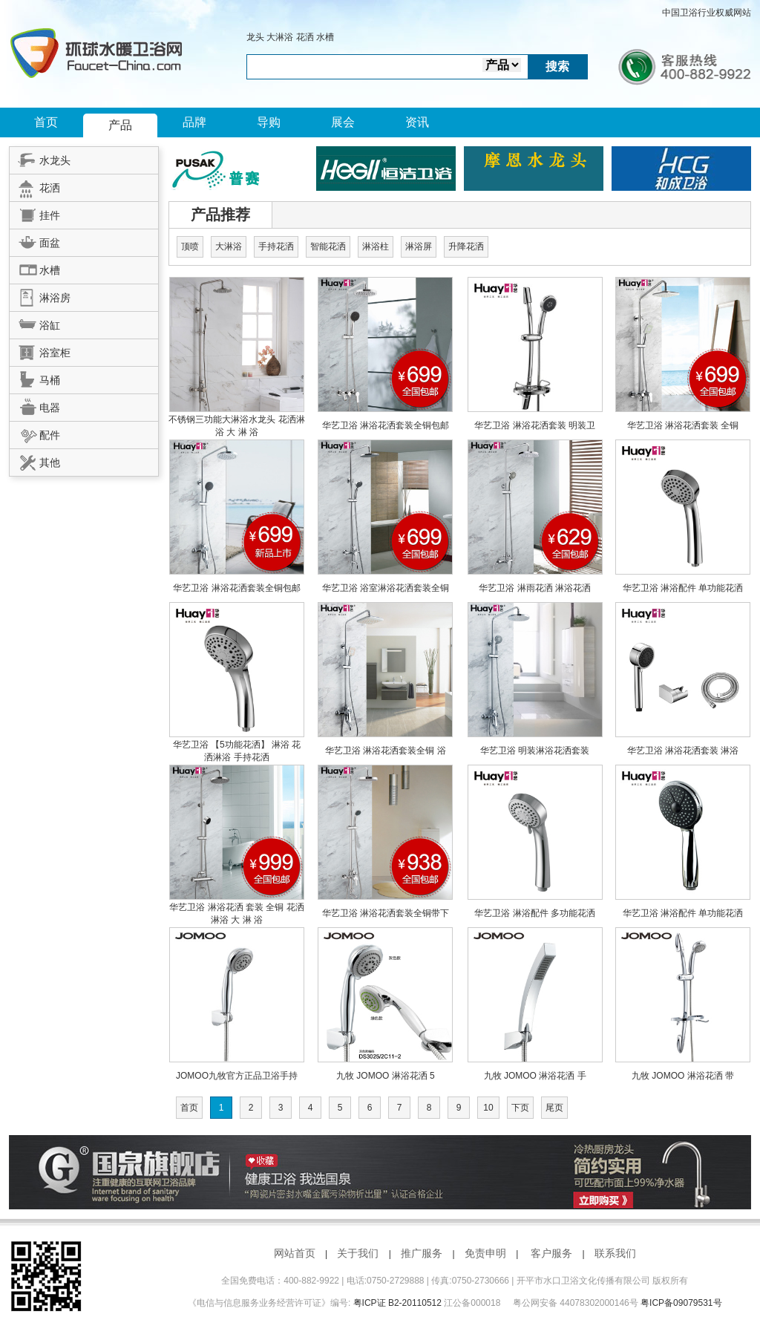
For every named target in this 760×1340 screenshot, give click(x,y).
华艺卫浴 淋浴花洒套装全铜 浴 (385, 750)
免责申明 (485, 1253)
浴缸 (35, 323)
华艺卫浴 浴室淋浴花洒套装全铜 (385, 588)
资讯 (417, 122)
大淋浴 (279, 37)
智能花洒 (328, 246)
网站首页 (294, 1253)
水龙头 (40, 158)
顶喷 (190, 246)
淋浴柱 (375, 246)
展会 (343, 122)
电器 (35, 405)
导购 (269, 122)
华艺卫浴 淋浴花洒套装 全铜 (683, 425)
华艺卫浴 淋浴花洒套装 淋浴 (683, 750)
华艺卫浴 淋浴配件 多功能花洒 (534, 913)
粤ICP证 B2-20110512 (397, 1303)
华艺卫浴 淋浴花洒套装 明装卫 (534, 425)
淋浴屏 (418, 246)
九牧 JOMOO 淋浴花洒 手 (535, 1076)
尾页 (554, 1107)
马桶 (35, 378)
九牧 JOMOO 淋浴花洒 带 (683, 1076)
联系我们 (615, 1253)
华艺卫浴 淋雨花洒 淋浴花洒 (535, 588)
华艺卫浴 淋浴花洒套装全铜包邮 (385, 425)
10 (488, 1107)
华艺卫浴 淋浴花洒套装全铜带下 (385, 913)
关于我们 (358, 1253)
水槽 (325, 37)
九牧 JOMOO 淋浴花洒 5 (385, 1076)
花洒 (305, 37)
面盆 (35, 240)
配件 (35, 433)
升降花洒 (466, 246)
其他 (35, 460)
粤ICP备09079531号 (681, 1303)
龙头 (255, 37)
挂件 (35, 213)
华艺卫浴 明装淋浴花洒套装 (534, 750)
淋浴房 (40, 295)
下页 (520, 1107)
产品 (120, 125)
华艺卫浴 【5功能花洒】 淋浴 (232, 744)
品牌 (194, 122)
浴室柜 (40, 350)
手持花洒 (276, 246)
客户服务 (551, 1253)
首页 (46, 122)
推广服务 (421, 1253)
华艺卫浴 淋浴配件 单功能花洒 (683, 588)
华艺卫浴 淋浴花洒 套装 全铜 (227, 907)
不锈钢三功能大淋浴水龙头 (223, 419)
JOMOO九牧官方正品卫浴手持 (237, 1076)
